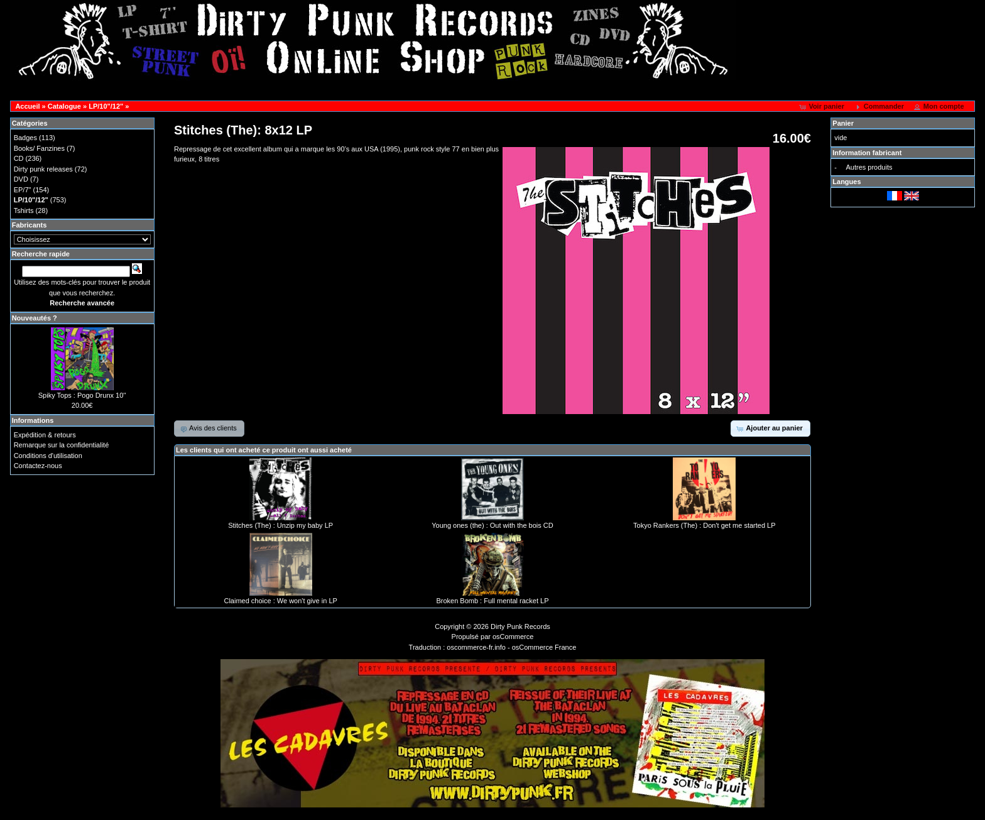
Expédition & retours (45, 435)
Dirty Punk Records (520, 626)
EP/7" (22, 190)
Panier (843, 123)
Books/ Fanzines (39, 148)
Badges (25, 137)
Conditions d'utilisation (48, 455)
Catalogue (64, 106)
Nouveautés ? (34, 318)
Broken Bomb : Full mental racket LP (492, 600)
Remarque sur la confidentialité (61, 445)
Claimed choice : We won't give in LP (280, 600)
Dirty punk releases (43, 169)
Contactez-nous (38, 465)
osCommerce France (544, 647)
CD (19, 158)
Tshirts (24, 210)
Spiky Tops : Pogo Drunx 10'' (82, 395)
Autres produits (869, 167)
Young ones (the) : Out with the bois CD (492, 525)
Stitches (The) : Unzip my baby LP (280, 525)
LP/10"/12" (106, 106)
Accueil (27, 106)
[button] (822, 106)
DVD (21, 179)
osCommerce (513, 636)
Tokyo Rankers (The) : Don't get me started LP (704, 525)
